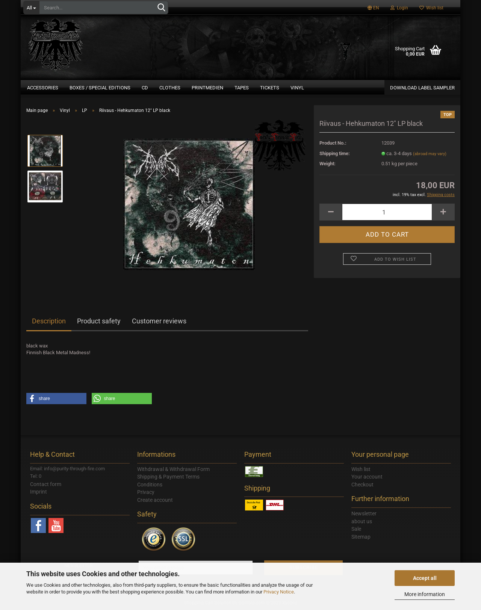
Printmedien (207, 88)
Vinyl (297, 88)
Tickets (269, 88)
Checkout (362, 485)
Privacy (145, 492)
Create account (155, 500)
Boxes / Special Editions (100, 88)
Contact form (45, 484)
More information (424, 594)
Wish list (431, 8)
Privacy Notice (278, 592)
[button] (56, 398)
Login (399, 8)
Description (49, 321)
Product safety (99, 321)
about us (361, 521)
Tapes (241, 88)
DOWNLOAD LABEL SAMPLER (422, 88)
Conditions (149, 485)
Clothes (169, 88)
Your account (367, 477)
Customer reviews (159, 321)
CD (145, 88)
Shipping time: (334, 153)
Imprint (38, 492)
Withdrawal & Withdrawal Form (173, 469)
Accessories (42, 88)
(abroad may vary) (429, 153)
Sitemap (361, 537)
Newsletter (364, 513)
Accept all (425, 578)
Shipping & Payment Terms (168, 477)
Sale (356, 529)
